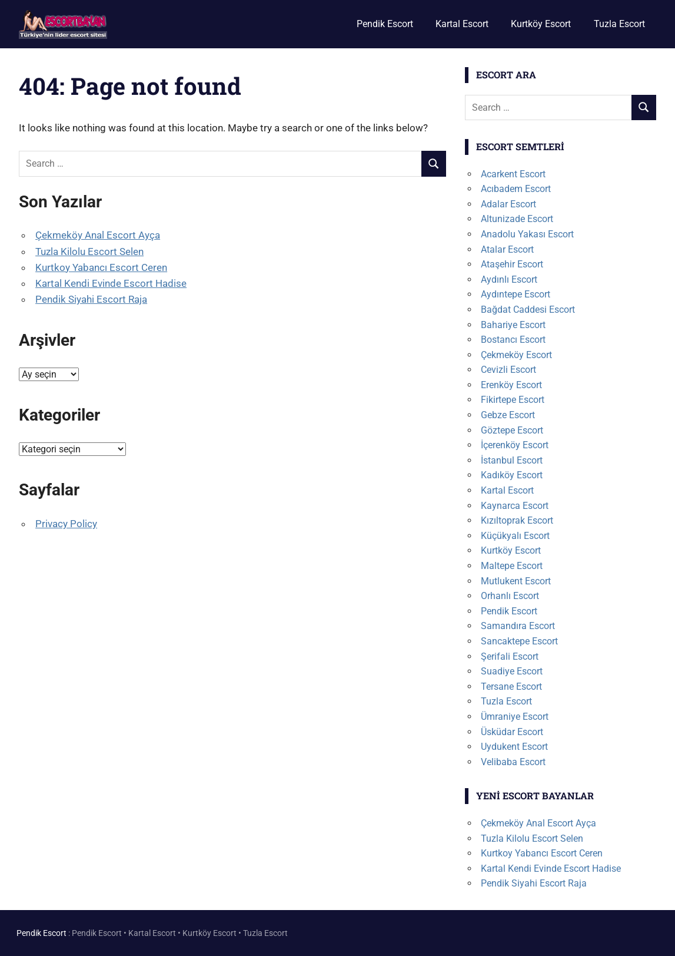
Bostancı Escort (513, 339)
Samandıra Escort (518, 625)
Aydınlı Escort (509, 279)
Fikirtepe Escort (512, 399)
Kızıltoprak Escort (517, 520)
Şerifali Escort (509, 656)
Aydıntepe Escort (515, 294)
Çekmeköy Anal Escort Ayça (97, 235)
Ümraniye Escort (514, 716)
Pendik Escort (385, 23)
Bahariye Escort (513, 324)
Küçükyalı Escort (515, 535)
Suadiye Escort (512, 671)
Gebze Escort (508, 415)
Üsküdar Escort (512, 731)
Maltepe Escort (512, 565)
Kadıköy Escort (512, 475)
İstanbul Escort (512, 460)
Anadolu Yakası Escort (527, 234)
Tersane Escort (511, 686)
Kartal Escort (461, 23)
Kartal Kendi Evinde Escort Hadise (111, 283)
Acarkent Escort (513, 174)
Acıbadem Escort (516, 188)
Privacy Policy (66, 524)
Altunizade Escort (517, 218)
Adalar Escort (508, 204)
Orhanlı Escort (510, 595)
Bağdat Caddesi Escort (528, 309)
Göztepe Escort (512, 430)
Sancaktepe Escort (519, 641)
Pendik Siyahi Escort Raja (91, 299)
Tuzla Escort (619, 23)
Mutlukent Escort (516, 581)
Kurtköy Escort (541, 23)
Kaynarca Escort (514, 505)
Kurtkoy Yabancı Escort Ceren (101, 267)
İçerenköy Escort (514, 445)
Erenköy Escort (511, 385)
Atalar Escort (507, 249)
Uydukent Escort (514, 746)
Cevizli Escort (508, 369)
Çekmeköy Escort (516, 354)
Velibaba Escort (513, 762)
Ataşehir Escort (512, 264)
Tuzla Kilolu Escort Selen (89, 251)
